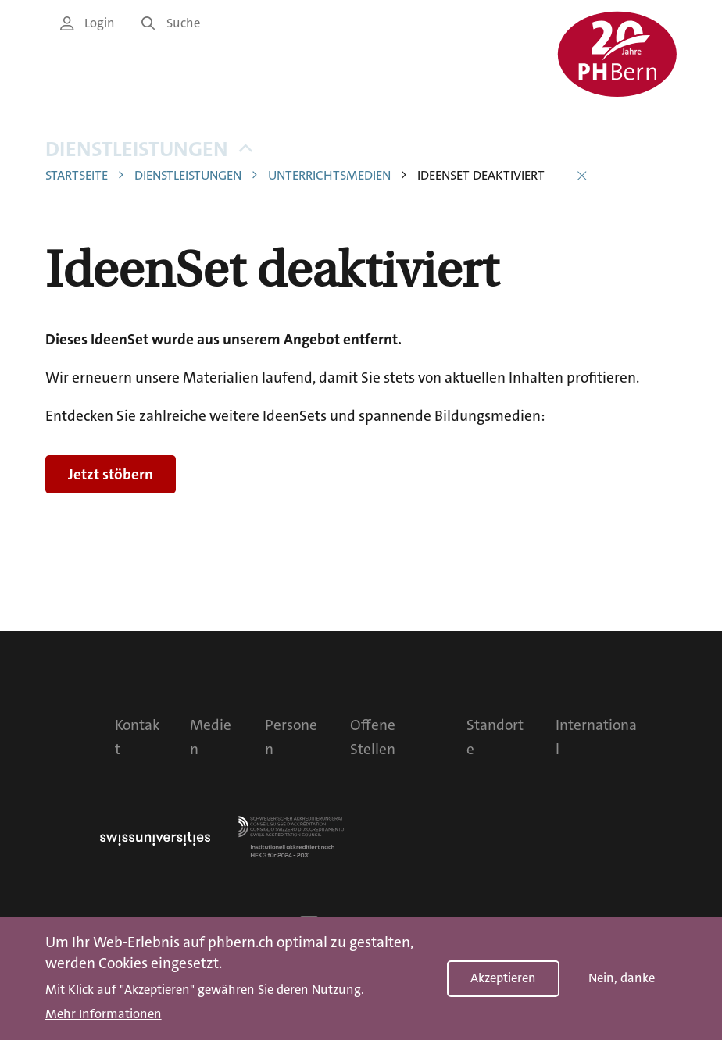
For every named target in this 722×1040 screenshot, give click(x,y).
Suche (170, 23)
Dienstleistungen (148, 149)
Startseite (76, 176)
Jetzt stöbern (110, 474)
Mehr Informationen (103, 1013)
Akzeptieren (503, 978)
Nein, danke (621, 978)
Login (87, 23)
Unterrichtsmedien (329, 176)
